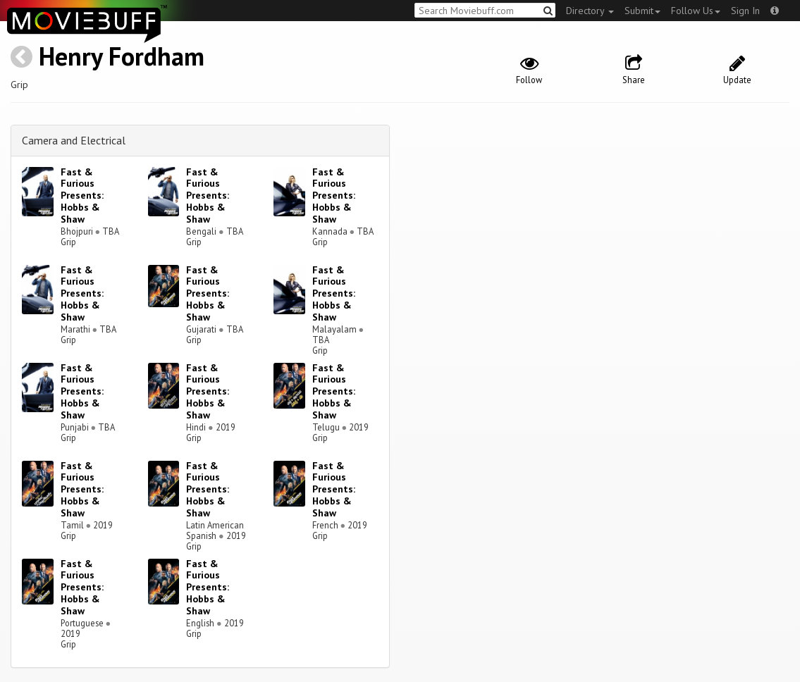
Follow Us (695, 10)
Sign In (745, 10)
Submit (642, 10)
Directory (590, 10)
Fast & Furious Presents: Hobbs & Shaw (82, 195)
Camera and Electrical (73, 140)
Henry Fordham (121, 56)
